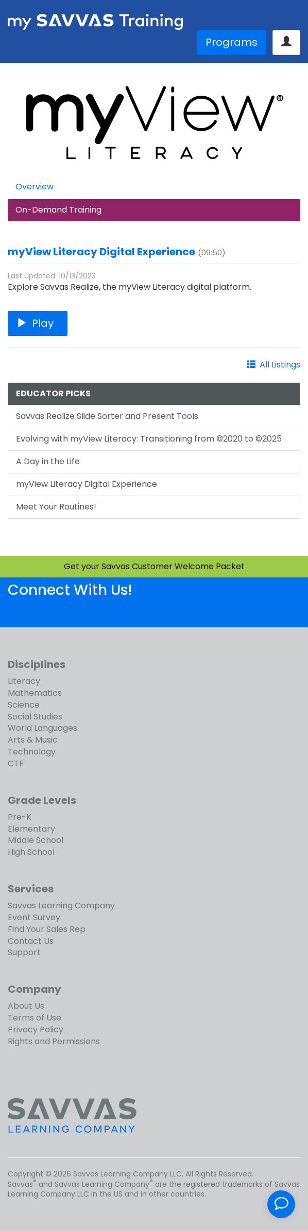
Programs (232, 42)
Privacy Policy (35, 1029)
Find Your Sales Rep (46, 929)
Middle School (35, 840)
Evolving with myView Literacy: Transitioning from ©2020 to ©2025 (149, 439)
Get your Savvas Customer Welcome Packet (154, 566)
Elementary (31, 829)
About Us (26, 1006)
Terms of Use (34, 1018)
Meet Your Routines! (56, 507)
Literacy (24, 681)
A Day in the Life (48, 461)
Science (24, 705)
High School (31, 852)
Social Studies (35, 717)
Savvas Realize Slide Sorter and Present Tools (107, 416)
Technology (32, 752)
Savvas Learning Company (61, 905)
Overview (34, 186)
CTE (16, 763)
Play (37, 323)
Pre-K (19, 817)
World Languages (42, 728)
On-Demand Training (58, 210)
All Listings (280, 365)
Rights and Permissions (54, 1041)
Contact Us (31, 941)
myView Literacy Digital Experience (101, 251)
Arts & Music (33, 740)
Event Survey (34, 917)
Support (24, 952)
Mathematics (35, 693)
